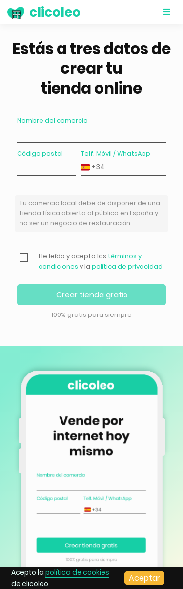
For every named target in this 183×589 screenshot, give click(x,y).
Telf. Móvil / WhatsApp (115, 153)
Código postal (40, 153)
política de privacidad (127, 266)
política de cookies (77, 572)
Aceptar (144, 578)
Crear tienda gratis (91, 294)
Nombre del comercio (52, 121)
